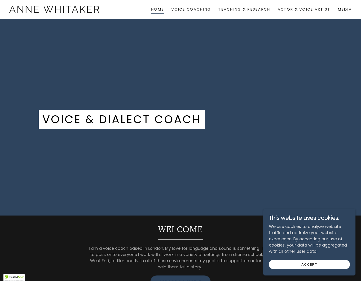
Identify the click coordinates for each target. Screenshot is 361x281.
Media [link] (345, 9)
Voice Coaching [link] (191, 9)
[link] (57, 11)
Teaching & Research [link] (244, 9)
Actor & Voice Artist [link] (304, 9)
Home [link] (157, 9)
